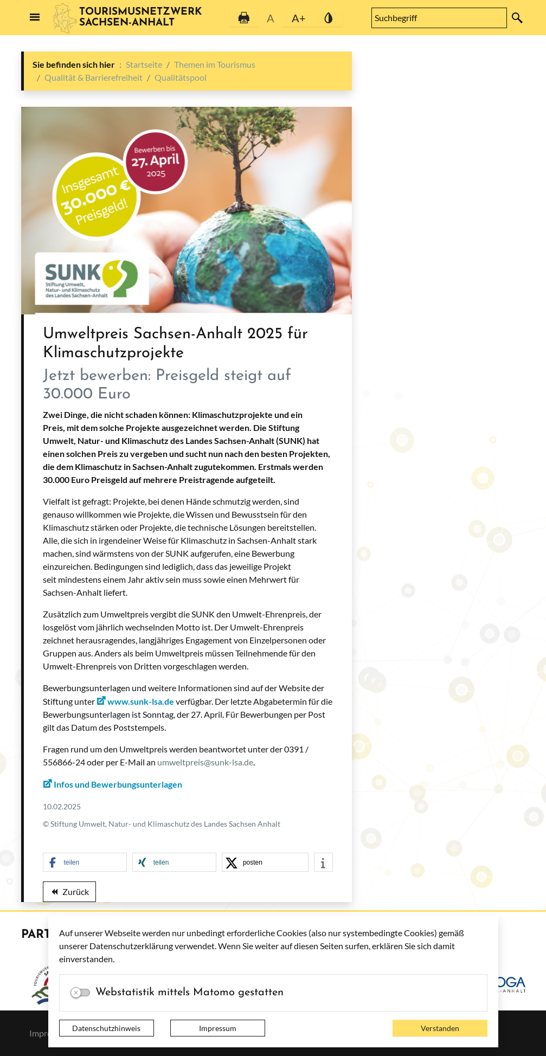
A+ (299, 17)
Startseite (144, 64)
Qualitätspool (181, 77)
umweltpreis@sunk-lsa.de (205, 762)
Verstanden (440, 1028)
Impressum (217, 1028)
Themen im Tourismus (214, 64)
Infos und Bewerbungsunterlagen (118, 784)
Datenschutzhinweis (106, 1028)
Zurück (69, 893)
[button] (85, 862)
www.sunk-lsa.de (140, 701)
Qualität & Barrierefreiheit (93, 77)
